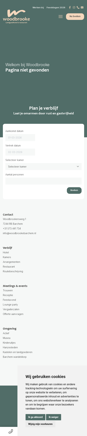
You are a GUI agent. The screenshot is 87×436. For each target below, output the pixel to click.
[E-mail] (82, 7)
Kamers (7, 257)
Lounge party (10, 304)
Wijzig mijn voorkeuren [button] (40, 424)
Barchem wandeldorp (43, 359)
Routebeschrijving (13, 271)
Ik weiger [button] (53, 417)
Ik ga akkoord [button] (35, 417)
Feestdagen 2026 (56, 7)
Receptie (8, 295)
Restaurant (9, 266)
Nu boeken (75, 16)
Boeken (74, 190)
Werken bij (38, 7)
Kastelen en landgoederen (17, 352)
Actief (6, 333)
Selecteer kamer (14, 160)
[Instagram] (74, 7)
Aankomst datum (14, 131)
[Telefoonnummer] (78, 7)
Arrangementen (11, 261)
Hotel (6, 252)
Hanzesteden (10, 347)
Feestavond (9, 299)
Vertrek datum (13, 145)
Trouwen (8, 290)
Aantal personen (14, 174)
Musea (6, 337)
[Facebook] (70, 7)
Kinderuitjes (9, 342)
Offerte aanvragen (13, 314)
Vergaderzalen (11, 309)
